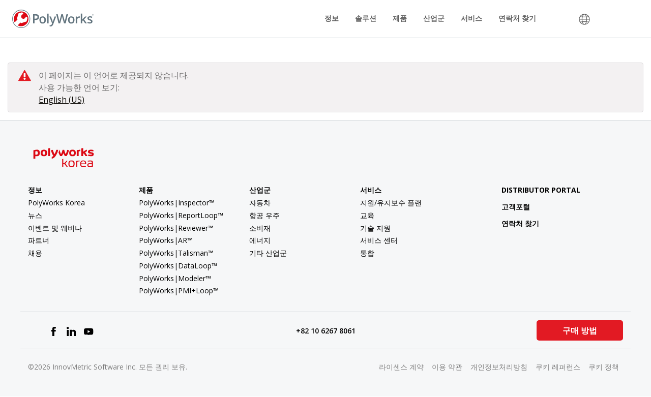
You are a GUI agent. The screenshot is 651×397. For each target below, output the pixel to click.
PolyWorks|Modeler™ (175, 278)
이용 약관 (447, 367)
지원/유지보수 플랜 (391, 202)
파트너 (38, 240)
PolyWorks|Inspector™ (177, 202)
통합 (367, 253)
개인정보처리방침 (498, 367)
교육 (367, 215)
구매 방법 (580, 330)
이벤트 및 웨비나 (55, 228)
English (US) (61, 99)
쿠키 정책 (603, 367)
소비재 (260, 228)
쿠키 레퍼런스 (558, 367)
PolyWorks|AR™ (166, 240)
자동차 (260, 202)
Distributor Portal (540, 190)
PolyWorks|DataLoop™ (178, 265)
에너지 (260, 240)
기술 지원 (375, 228)
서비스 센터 (379, 240)
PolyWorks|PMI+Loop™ (179, 290)
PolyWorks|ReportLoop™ (181, 215)
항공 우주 (264, 215)
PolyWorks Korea (56, 202)
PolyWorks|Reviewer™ (176, 228)
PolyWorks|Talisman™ (176, 253)
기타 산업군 (268, 253)
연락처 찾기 (517, 18)
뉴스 (35, 215)
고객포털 (508, 206)
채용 (35, 253)
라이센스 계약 (401, 367)
